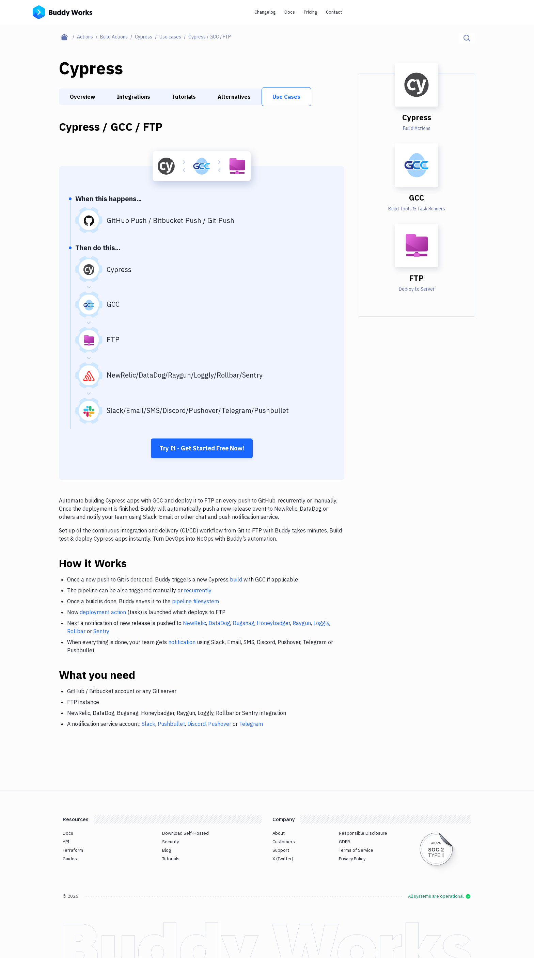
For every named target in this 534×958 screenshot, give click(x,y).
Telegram (251, 723)
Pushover (219, 723)
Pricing (310, 12)
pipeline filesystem (195, 601)
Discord (196, 723)
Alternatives (234, 96)
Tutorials (184, 96)
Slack (148, 723)
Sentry (101, 631)
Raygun (302, 623)
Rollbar (76, 631)
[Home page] (68, 37)
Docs (289, 12)
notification (181, 642)
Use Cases (286, 96)
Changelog (265, 12)
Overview (82, 96)
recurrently (197, 590)
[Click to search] (467, 38)
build (236, 579)
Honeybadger (273, 623)
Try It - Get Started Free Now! (201, 448)
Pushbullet (171, 723)
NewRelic (194, 623)
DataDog (219, 623)
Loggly (321, 623)
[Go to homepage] (62, 11)
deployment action (103, 612)
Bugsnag (243, 623)
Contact (334, 12)
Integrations (133, 96)
